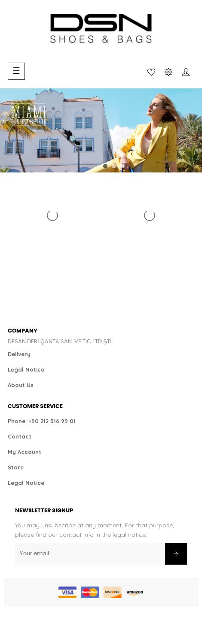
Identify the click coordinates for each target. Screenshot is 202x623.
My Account (24, 451)
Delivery (19, 354)
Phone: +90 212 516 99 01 (42, 420)
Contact (19, 436)
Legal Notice (26, 369)
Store (16, 467)
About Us (21, 384)
